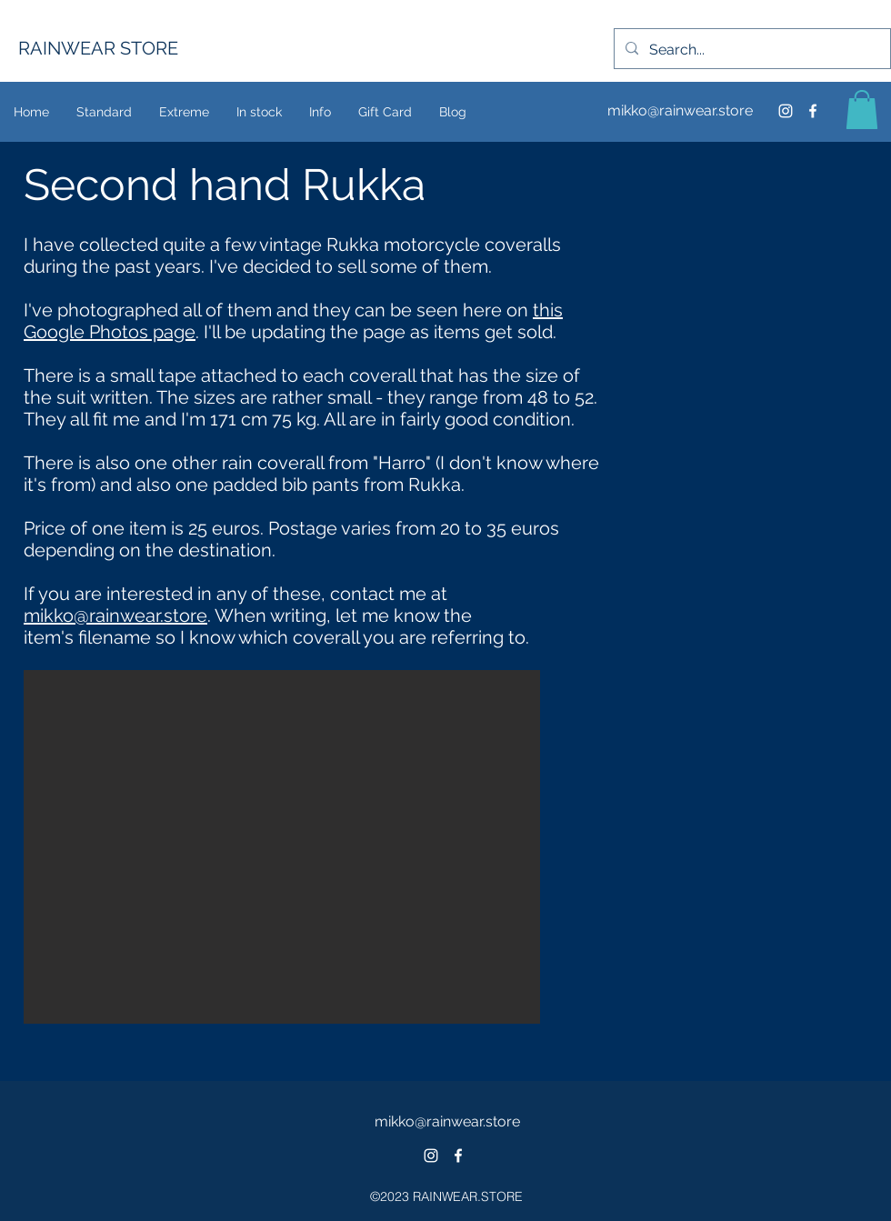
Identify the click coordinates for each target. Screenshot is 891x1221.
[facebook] (813, 111)
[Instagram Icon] (785, 111)
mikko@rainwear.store (680, 110)
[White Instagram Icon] (431, 1155)
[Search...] (750, 50)
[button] (862, 109)
